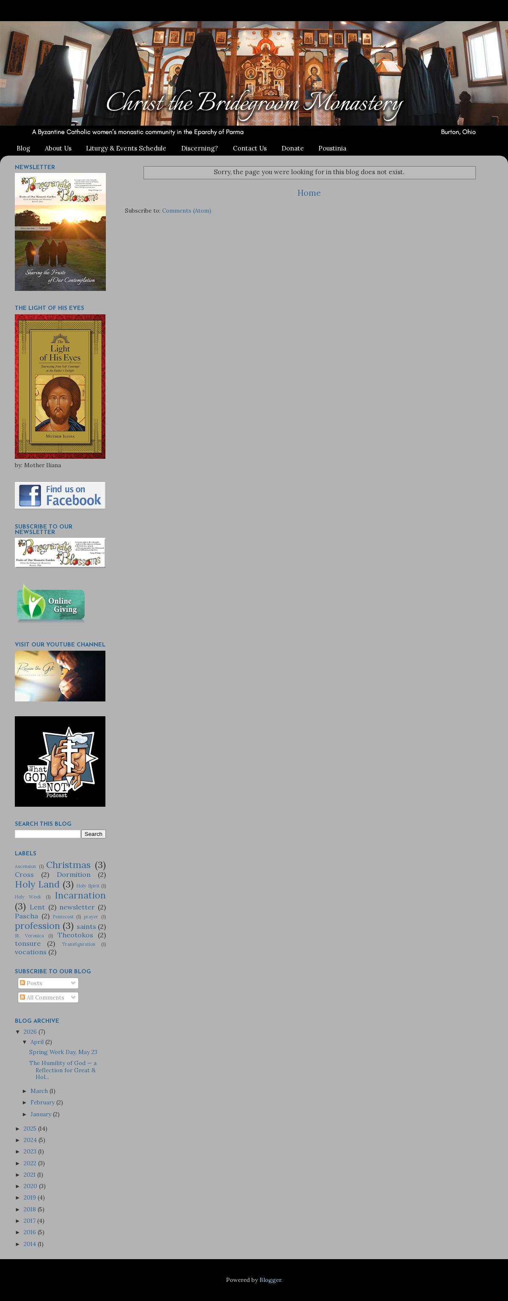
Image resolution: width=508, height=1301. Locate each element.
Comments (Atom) (186, 210)
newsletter (77, 907)
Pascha (26, 916)
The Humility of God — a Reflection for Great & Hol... (63, 1069)
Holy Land (37, 884)
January (41, 1114)
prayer (91, 917)
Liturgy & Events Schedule (126, 148)
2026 (31, 1031)
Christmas (68, 865)
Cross (24, 874)
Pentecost (63, 917)
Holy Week (28, 897)
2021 (30, 1174)
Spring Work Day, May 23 (63, 1052)
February (43, 1102)
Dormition (74, 874)
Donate (293, 148)
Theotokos (75, 935)
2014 (31, 1244)
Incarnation (80, 895)
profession (37, 925)
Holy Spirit (88, 886)
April (37, 1042)
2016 (31, 1232)
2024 (31, 1140)
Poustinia (332, 148)
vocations (31, 952)
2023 (31, 1151)
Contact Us (250, 148)
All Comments (42, 997)
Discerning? (199, 148)
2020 (31, 1186)
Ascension (25, 866)
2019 (31, 1197)
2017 (30, 1220)
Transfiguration (78, 944)
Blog (23, 148)
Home (309, 193)
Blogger (270, 1280)
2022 (31, 1163)
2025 (31, 1128)
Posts (31, 983)
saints (86, 926)
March (40, 1091)
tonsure (28, 943)
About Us (58, 148)
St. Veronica (29, 936)
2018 (31, 1209)
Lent (37, 907)
